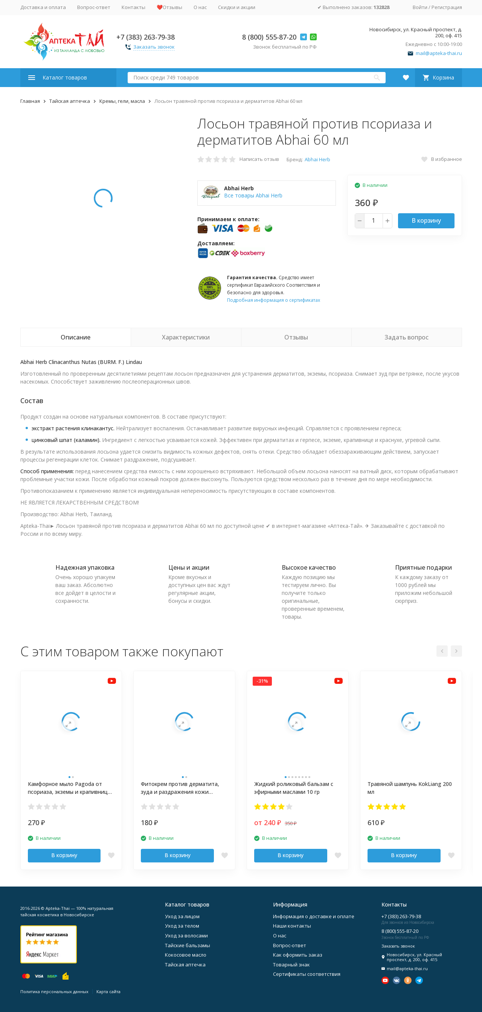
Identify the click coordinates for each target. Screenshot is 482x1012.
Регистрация (447, 7)
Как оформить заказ (297, 954)
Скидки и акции (236, 7)
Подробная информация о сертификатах (273, 300)
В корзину (426, 220)
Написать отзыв (259, 159)
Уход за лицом (182, 916)
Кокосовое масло (185, 954)
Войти (420, 7)
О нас (200, 7)
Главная (30, 101)
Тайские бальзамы (187, 945)
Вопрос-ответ (93, 7)
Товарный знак (291, 964)
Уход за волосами (186, 935)
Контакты (133, 7)
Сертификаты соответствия (306, 974)
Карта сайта (108, 991)
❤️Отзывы (169, 7)
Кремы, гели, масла (122, 101)
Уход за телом (182, 925)
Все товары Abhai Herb (253, 195)
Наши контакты (292, 925)
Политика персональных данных (54, 991)
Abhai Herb (317, 159)
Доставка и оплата (43, 7)
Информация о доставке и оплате (313, 916)
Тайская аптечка (69, 101)
